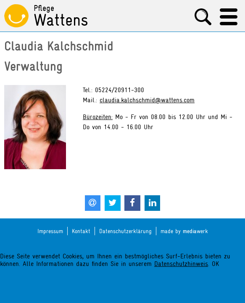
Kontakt (81, 231)
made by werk (184, 231)
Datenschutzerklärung (125, 231)
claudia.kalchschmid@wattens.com (147, 100)
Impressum (50, 231)
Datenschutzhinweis (181, 264)
